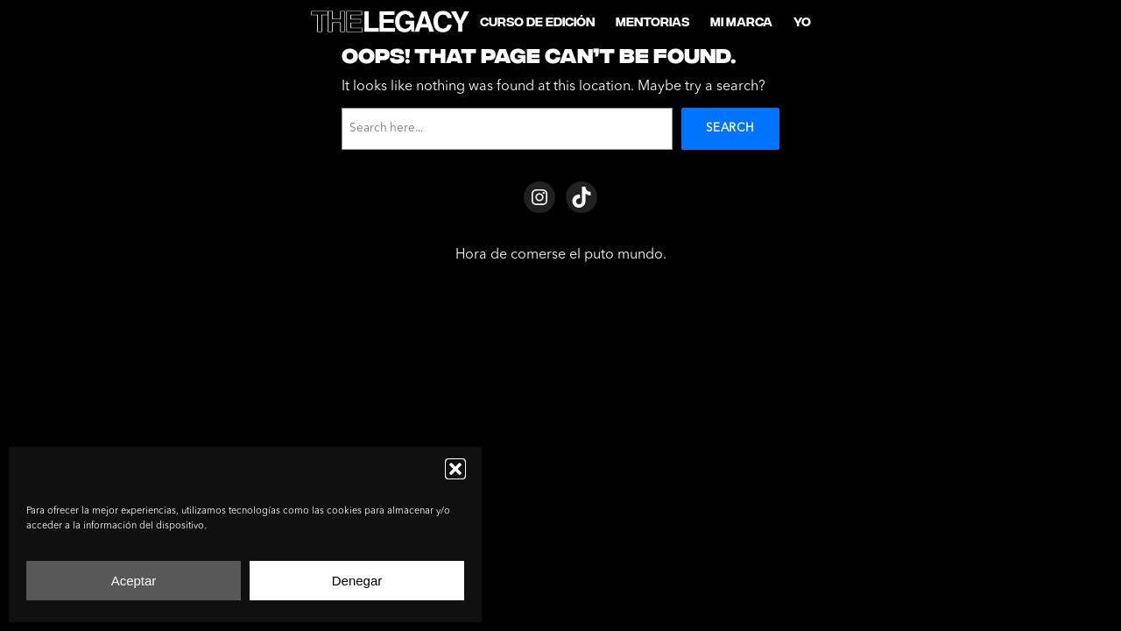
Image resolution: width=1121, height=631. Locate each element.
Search (730, 128)
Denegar (357, 580)
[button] (455, 469)
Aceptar (134, 580)
